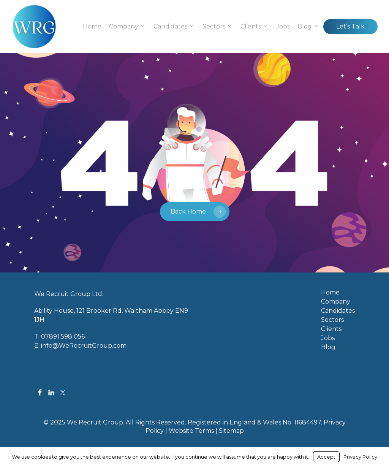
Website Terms (191, 430)
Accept (326, 457)
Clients (331, 329)
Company (335, 302)
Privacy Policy (360, 457)
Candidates (338, 311)
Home (330, 293)
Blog (328, 347)
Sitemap (231, 430)
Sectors (332, 320)
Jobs (328, 338)
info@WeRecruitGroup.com (84, 345)
